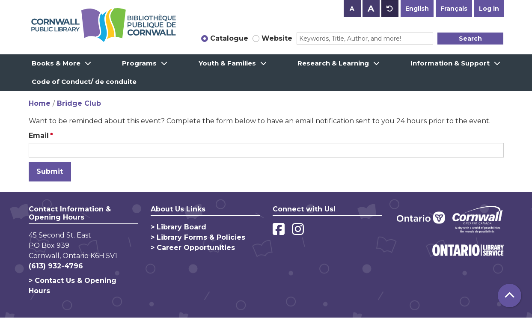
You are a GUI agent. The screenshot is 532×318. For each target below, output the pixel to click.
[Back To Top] (509, 295)
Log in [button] (489, 8)
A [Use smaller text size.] (352, 8)
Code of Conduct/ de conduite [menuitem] (84, 81)
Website (277, 38)
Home (40, 103)
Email (39, 135)
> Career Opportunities (193, 248)
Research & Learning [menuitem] (333, 63)
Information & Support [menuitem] (450, 63)
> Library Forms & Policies (198, 237)
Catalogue (229, 38)
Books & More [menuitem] (56, 63)
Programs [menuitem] (139, 63)
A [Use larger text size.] (371, 8)
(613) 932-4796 (56, 266)
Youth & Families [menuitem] (227, 63)
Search (470, 38)
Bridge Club (79, 103)
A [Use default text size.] (389, 8)
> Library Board (178, 227)
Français (453, 8)
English (417, 8)
